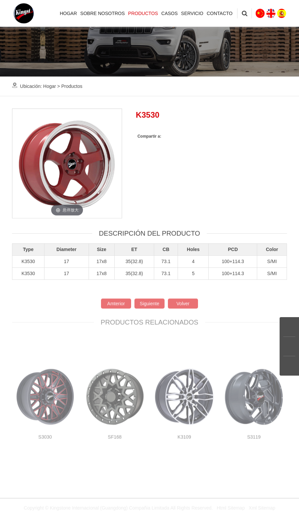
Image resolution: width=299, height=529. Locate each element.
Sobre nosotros (102, 13)
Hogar (68, 13)
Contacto (219, 13)
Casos (169, 13)
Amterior (116, 334)
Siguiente (149, 334)
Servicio (192, 13)
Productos (143, 13)
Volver (183, 334)
